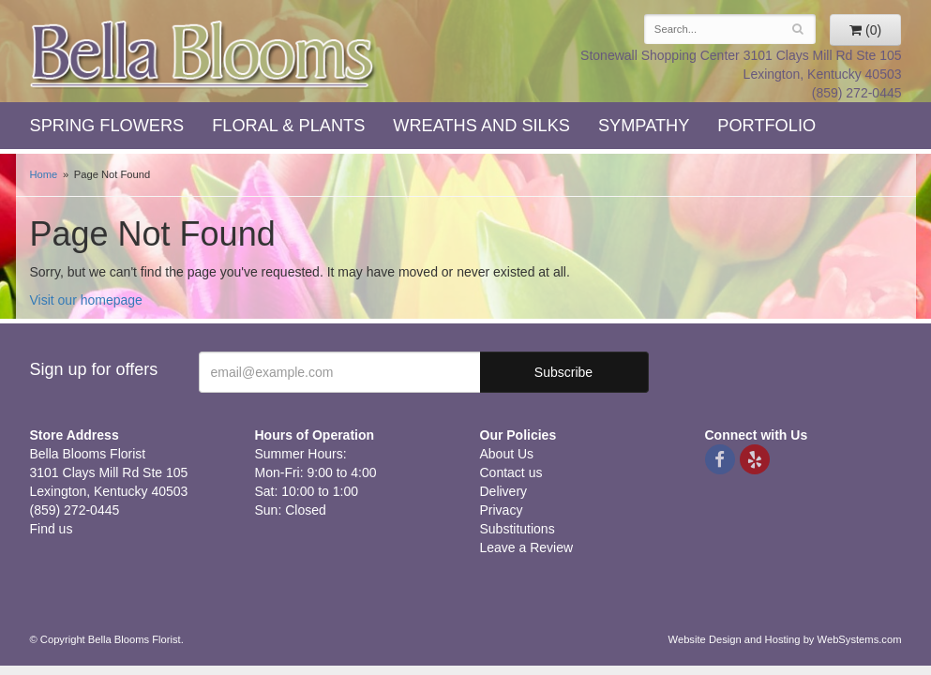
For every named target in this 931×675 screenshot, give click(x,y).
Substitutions (517, 528)
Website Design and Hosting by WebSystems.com (785, 639)
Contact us (511, 472)
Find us (51, 528)
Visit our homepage (86, 300)
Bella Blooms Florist (203, 55)
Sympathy (643, 125)
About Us (507, 453)
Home (44, 174)
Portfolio (766, 125)
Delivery (504, 491)
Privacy (501, 510)
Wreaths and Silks (481, 125)
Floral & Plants (288, 125)
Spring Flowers (107, 125)
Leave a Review (527, 547)
